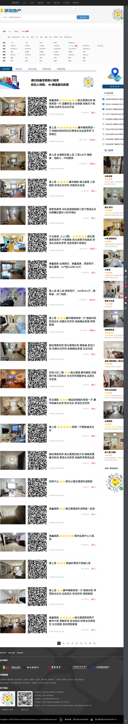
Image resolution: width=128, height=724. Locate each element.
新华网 (63, 679)
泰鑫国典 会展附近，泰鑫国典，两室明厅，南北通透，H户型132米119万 (72, 265)
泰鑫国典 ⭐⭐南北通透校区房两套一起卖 (72, 508)
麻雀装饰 (10, 679)
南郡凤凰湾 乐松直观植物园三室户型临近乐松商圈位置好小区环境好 (72, 211)
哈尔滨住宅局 (44, 683)
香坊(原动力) (68, 37)
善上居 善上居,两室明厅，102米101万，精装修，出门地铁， (72, 292)
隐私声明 (3, 653)
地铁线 (16, 31)
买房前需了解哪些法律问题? (115, 124)
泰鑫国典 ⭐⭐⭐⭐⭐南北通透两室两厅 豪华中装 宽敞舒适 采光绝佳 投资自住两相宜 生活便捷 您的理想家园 (72, 621)
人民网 (58, 679)
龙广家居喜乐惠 (15, 683)
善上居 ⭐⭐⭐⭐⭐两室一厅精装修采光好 (71, 429)
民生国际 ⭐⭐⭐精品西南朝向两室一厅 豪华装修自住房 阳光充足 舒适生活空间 (72, 401)
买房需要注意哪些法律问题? (115, 119)
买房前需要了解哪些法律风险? (116, 139)
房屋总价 (32, 69)
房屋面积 (61, 69)
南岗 (32, 37)
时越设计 (35, 683)
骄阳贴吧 (20, 653)
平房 (23, 37)
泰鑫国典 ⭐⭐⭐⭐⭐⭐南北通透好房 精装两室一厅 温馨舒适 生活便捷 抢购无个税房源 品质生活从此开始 (72, 103)
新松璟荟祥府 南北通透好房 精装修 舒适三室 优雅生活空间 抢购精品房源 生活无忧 (72, 347)
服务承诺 (57, 3)
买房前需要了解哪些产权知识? (116, 144)
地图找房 (41, 3)
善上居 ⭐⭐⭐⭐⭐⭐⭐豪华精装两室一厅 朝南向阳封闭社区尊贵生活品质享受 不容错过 (72, 131)
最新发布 (18, 69)
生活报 (26, 679)
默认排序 (6, 69)
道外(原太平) (16, 37)
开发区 (56, 37)
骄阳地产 (16, 3)
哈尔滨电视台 (4, 683)
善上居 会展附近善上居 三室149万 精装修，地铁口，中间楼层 (70, 156)
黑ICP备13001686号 (80, 719)
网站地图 (11, 653)
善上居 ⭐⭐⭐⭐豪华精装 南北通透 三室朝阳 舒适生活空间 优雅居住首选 (72, 184)
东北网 (37, 679)
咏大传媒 (53, 683)
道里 (46, 37)
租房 (48, 3)
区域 (9, 31)
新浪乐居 (44, 679)
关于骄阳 (66, 3)
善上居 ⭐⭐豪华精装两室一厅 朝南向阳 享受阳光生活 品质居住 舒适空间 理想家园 (72, 592)
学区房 (25, 31)
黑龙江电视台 (79, 679)
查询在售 (83, 17)
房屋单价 (47, 69)
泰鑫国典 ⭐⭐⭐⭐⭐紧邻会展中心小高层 (71, 538)
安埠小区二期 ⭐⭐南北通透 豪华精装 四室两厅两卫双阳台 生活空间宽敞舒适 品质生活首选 (72, 376)
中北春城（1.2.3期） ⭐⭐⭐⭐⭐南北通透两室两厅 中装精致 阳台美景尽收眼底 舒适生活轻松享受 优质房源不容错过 (72, 239)
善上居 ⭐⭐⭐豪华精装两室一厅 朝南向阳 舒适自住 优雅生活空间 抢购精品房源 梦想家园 (72, 321)
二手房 (31, 3)
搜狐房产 (51, 679)
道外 (41, 37)
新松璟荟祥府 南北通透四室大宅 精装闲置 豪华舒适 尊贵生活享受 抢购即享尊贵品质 (71, 456)
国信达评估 (18, 679)
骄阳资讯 (76, 3)
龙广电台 (70, 679)
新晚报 (31, 679)
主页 (24, 3)
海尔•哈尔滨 (26, 683)
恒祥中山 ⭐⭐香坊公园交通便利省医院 (70, 481)
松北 (50, 37)
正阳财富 (3, 679)
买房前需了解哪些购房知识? (115, 109)
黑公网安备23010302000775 (105, 719)
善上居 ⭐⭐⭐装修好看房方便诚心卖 (69, 563)
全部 (9, 37)
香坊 (37, 37)
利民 (61, 37)
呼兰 (27, 37)
